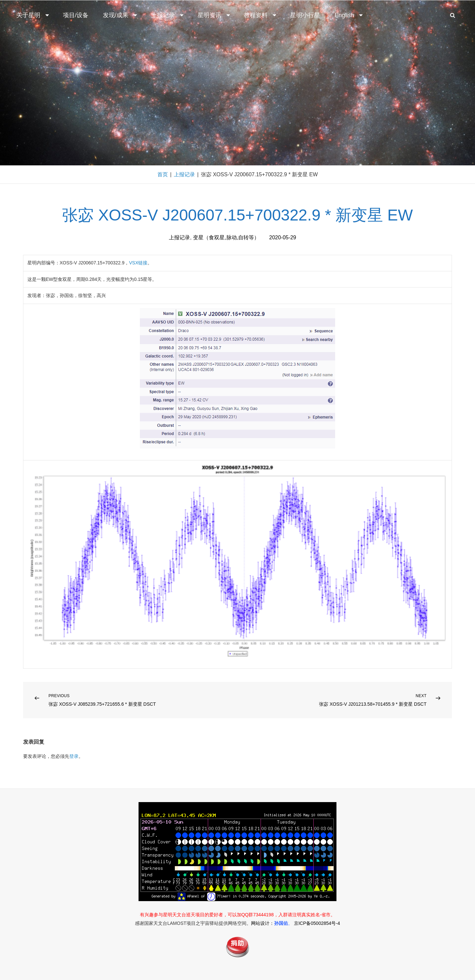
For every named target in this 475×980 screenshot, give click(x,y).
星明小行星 (305, 15)
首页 (162, 174)
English (349, 15)
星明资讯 (214, 15)
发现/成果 (120, 15)
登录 (74, 756)
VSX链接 (138, 262)
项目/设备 (75, 15)
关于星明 (33, 15)
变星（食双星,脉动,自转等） (226, 237)
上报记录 (168, 15)
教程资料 (260, 15)
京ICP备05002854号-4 (317, 923)
